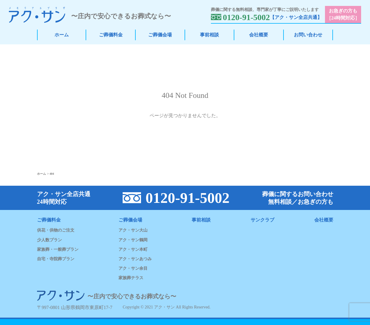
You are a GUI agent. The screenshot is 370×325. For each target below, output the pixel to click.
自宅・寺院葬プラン (55, 259)
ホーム (62, 34)
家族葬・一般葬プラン (58, 249)
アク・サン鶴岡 (133, 240)
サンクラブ (262, 219)
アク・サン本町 (133, 249)
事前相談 (209, 34)
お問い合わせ (308, 34)
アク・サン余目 (133, 268)
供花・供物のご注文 (55, 230)
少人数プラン (49, 240)
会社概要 (258, 34)
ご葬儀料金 (111, 34)
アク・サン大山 (133, 230)
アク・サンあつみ (135, 259)
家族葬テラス (130, 278)
